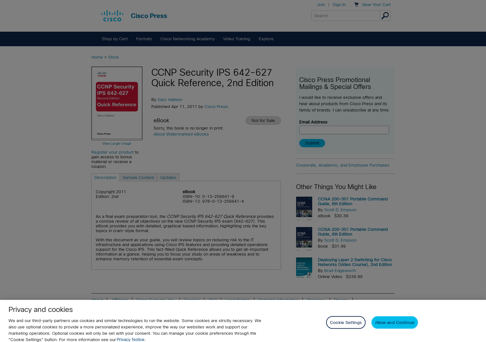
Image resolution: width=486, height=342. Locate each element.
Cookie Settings (346, 325)
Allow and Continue (394, 325)
